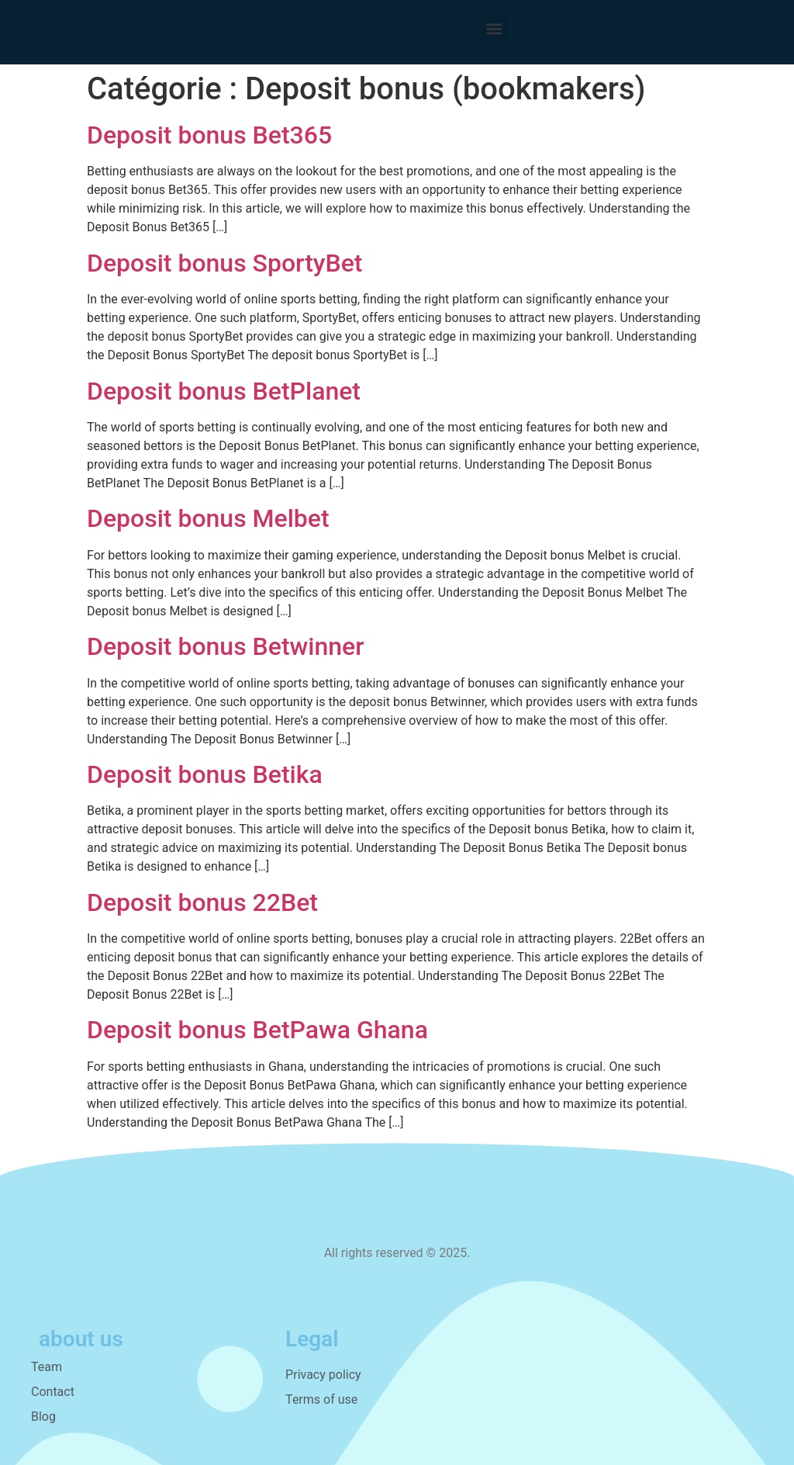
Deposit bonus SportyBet (225, 263)
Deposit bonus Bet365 (209, 135)
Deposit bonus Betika (205, 774)
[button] (494, 28)
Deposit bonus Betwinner (225, 646)
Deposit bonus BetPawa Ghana (257, 1029)
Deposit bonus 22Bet (202, 902)
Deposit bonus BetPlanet (224, 391)
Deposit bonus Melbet (208, 518)
